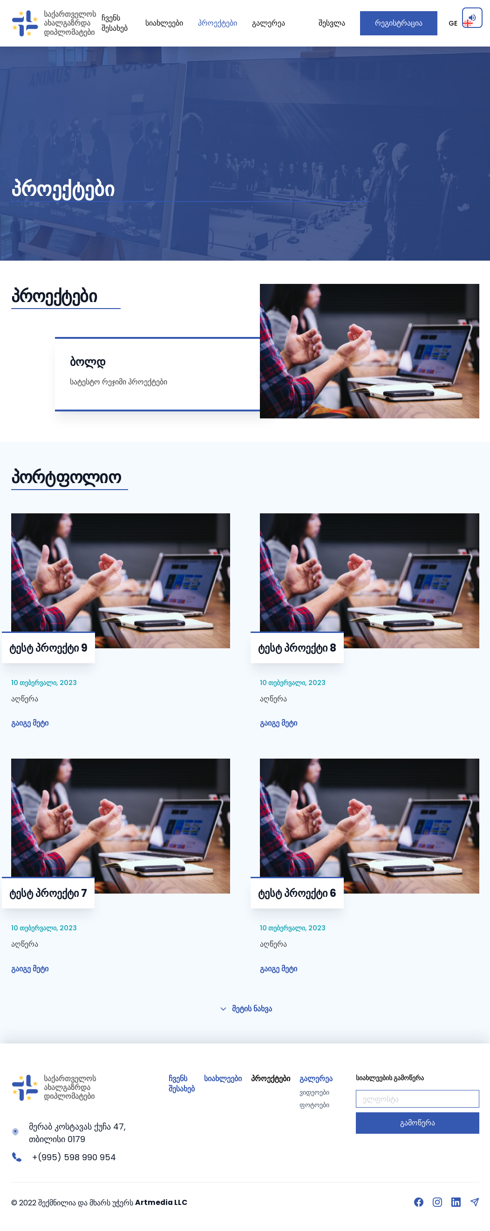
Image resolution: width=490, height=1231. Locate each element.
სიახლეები (164, 23)
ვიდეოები (314, 1092)
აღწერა (24, 698)
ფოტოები (314, 1105)
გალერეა (268, 23)
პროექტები (217, 23)
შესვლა (332, 23)
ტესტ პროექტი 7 (48, 893)
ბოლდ (88, 362)
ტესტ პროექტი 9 (48, 648)
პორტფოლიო (66, 477)
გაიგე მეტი (29, 723)
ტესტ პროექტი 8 (297, 648)
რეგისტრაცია (398, 23)
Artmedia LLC (162, 1202)
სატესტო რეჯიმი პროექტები (118, 381)
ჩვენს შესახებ (115, 23)
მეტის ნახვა (245, 1008)
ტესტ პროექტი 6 (297, 893)
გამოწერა (417, 1122)
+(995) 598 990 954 (74, 1157)
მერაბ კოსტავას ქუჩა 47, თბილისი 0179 (77, 1133)
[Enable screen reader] (472, 17)
